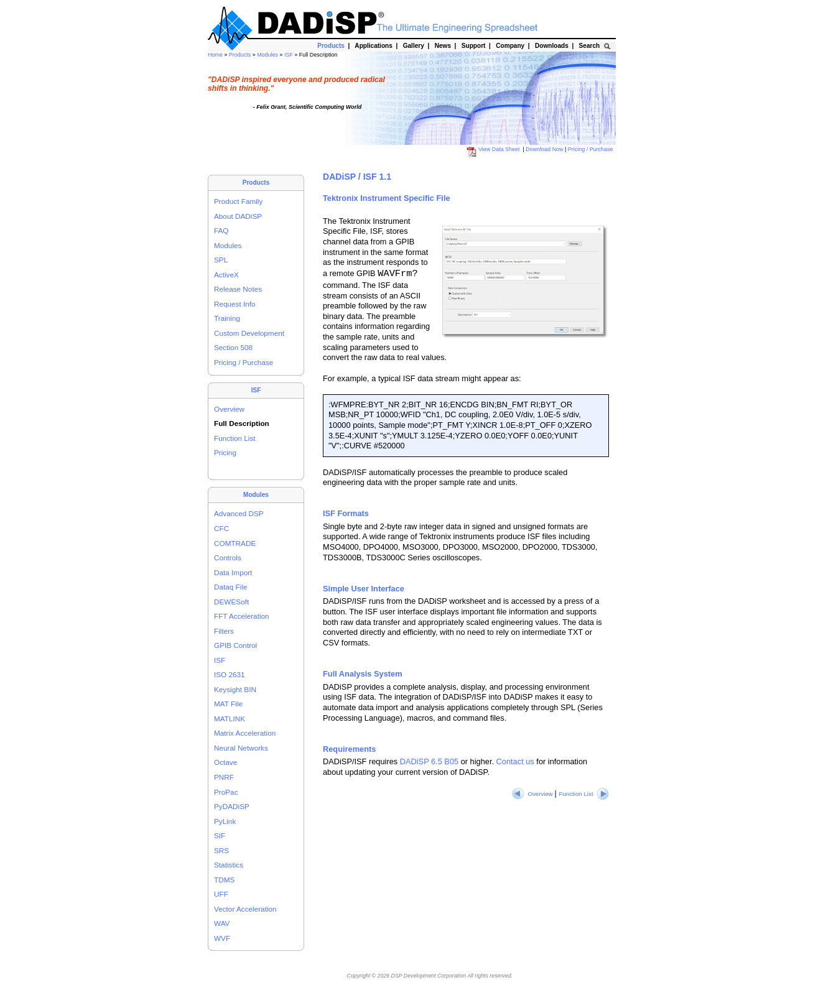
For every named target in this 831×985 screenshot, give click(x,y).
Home (216, 55)
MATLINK (229, 718)
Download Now (545, 149)
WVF (222, 938)
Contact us (515, 761)
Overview (229, 409)
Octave (225, 762)
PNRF (224, 777)
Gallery (413, 45)
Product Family (238, 201)
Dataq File (231, 587)
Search (589, 45)
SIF (219, 835)
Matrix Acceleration (245, 733)
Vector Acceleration (245, 909)
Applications (373, 45)
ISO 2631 (229, 674)
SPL (221, 260)
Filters (224, 631)
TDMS (224, 880)
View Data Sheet (494, 149)
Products (241, 55)
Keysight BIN (235, 689)
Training (227, 318)
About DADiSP (238, 216)
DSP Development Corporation (428, 976)
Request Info (235, 304)
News (443, 45)
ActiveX (226, 275)
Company (510, 45)
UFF (221, 894)
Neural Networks (241, 748)
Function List (235, 438)
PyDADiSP (231, 806)
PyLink (225, 821)
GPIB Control (235, 645)
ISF (289, 55)
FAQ (221, 230)
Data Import (233, 572)
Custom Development (249, 333)
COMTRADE (235, 543)
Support (473, 45)
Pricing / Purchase (591, 149)
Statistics (228, 865)
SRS (221, 850)
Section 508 (233, 347)
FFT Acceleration (241, 616)
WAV (222, 923)
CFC (221, 528)
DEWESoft (231, 602)
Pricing (225, 452)
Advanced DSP (239, 513)
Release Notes (238, 289)
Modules (268, 55)
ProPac (226, 792)
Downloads (551, 45)
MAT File (228, 704)
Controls (227, 557)
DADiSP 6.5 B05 (429, 761)
